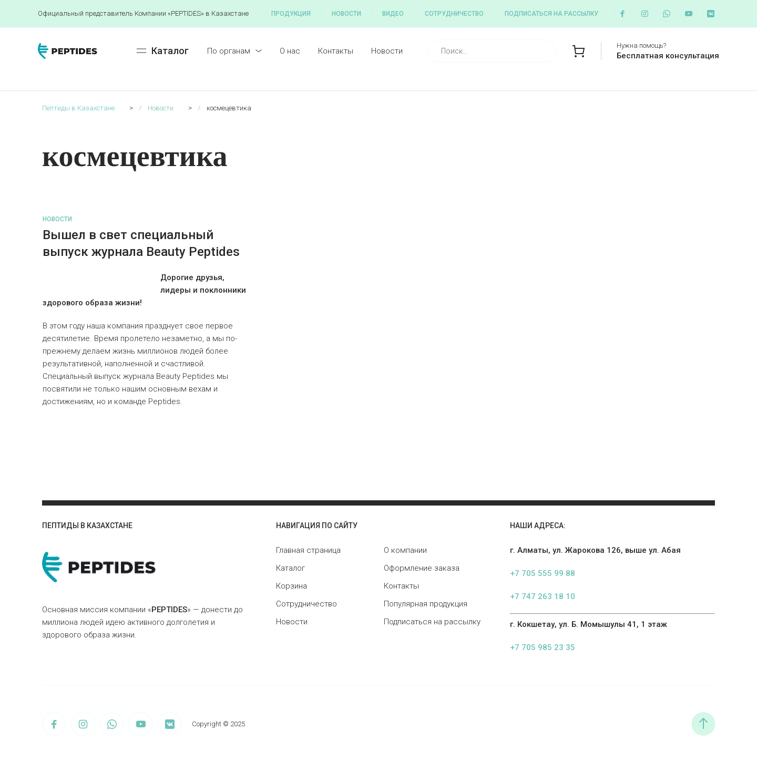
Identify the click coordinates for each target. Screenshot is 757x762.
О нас (290, 51)
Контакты (335, 51)
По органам (228, 51)
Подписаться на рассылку (551, 13)
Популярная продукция (425, 604)
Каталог (290, 568)
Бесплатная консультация (668, 55)
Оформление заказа (421, 568)
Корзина (291, 586)
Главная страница (308, 550)
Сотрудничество (454, 13)
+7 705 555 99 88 (542, 573)
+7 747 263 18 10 (542, 596)
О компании (405, 550)
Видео (393, 13)
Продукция (291, 13)
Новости (346, 13)
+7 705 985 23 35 (542, 647)
